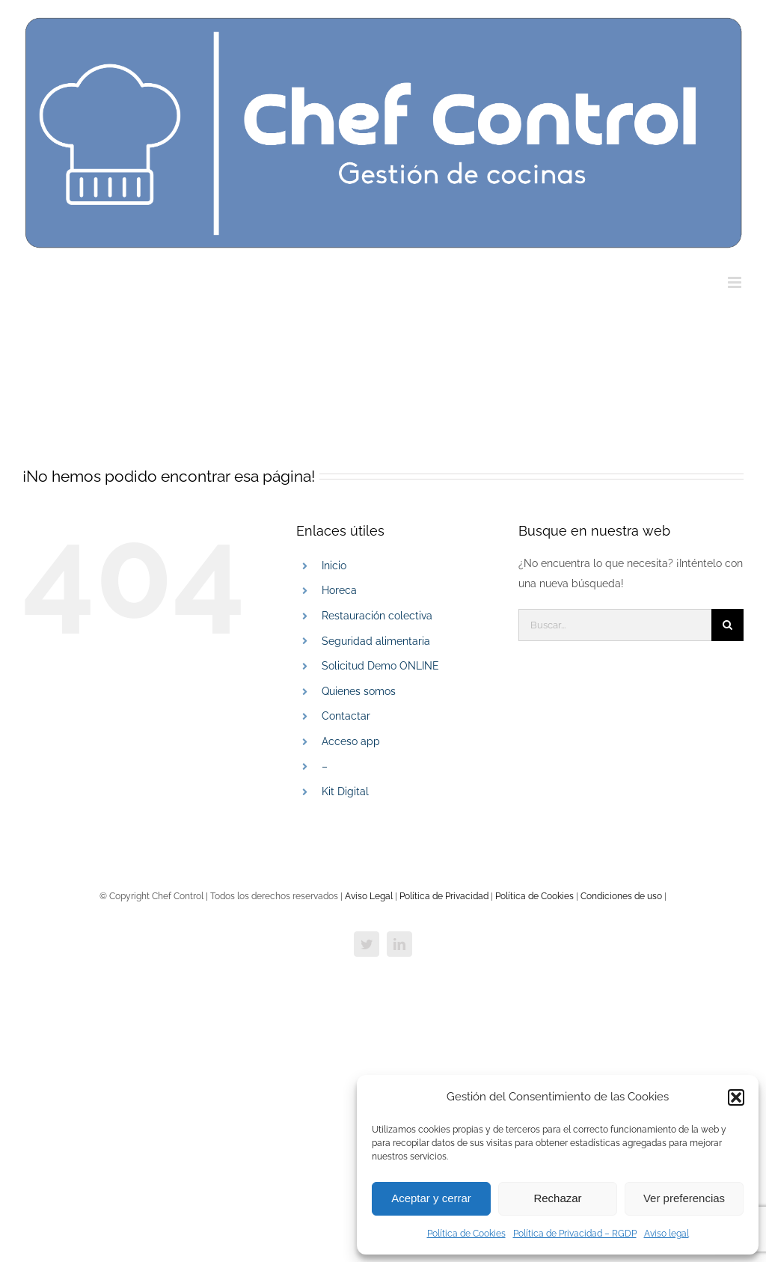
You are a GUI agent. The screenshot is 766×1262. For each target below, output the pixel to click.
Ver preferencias (684, 1198)
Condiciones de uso (620, 896)
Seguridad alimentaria (376, 641)
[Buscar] (727, 625)
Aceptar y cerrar (431, 1198)
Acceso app (351, 741)
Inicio (334, 566)
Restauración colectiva (377, 616)
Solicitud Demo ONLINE (380, 666)
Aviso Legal (369, 896)
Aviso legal (666, 1233)
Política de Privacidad (445, 896)
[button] (736, 1097)
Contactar (346, 716)
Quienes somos (359, 691)
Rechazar (557, 1198)
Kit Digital (345, 791)
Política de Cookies (466, 1233)
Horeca (339, 590)
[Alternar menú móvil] (736, 282)
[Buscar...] (614, 625)
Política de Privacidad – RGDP (575, 1233)
